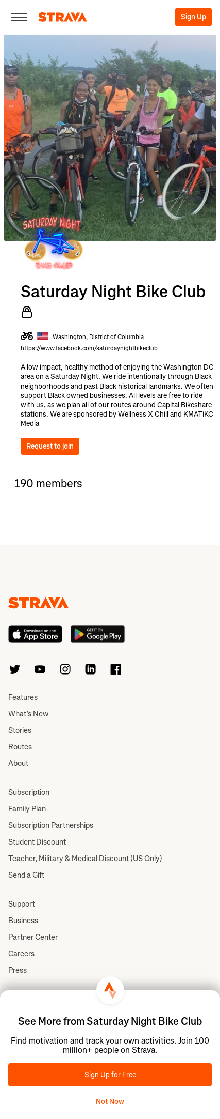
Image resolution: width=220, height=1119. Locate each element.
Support (21, 904)
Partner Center (33, 937)
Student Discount (37, 842)
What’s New (28, 714)
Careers (21, 953)
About (18, 763)
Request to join (50, 446)
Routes (20, 747)
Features (23, 697)
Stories (19, 730)
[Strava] (62, 17)
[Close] (19, 17)
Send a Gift (26, 875)
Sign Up (193, 17)
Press (17, 970)
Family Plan (27, 809)
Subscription (28, 792)
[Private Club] (27, 312)
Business (23, 920)
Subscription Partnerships (50, 825)
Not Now (110, 1102)
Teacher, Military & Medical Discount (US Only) (85, 858)
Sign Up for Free (110, 1075)
